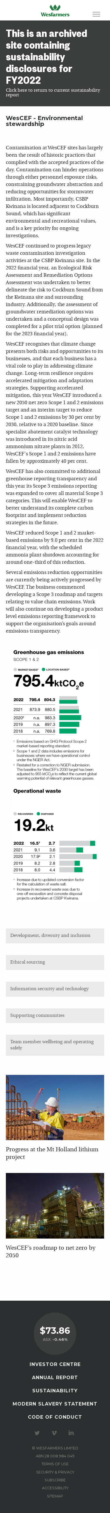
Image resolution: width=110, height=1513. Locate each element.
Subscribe (55, 1480)
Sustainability (55, 1391)
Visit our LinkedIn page (72, 1433)
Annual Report (55, 1377)
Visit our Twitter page (38, 1433)
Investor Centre (55, 1364)
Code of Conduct (55, 1417)
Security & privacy (55, 1472)
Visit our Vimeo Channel (55, 1433)
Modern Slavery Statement (55, 1404)
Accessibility (55, 1488)
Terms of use (55, 1464)
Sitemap (55, 1496)
